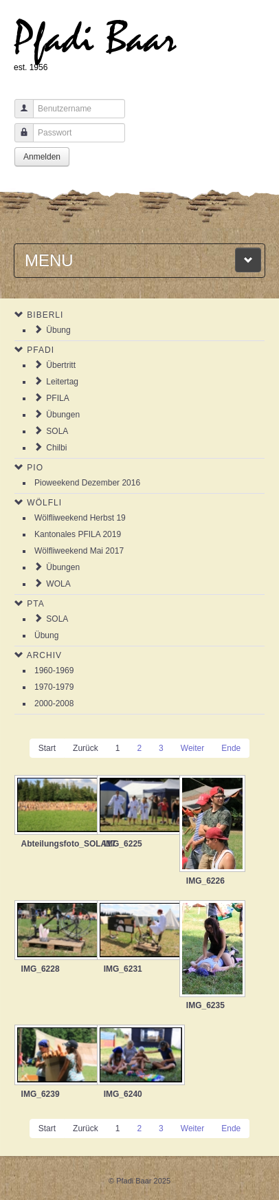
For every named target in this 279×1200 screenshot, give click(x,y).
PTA (35, 604)
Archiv (44, 655)
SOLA (57, 431)
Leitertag (62, 381)
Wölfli (44, 503)
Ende (231, 748)
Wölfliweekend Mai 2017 (79, 551)
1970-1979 (54, 687)
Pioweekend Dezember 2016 (87, 483)
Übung (58, 330)
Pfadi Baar (95, 39)
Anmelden (41, 157)
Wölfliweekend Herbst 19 (80, 518)
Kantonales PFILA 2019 (77, 534)
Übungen (63, 414)
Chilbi (56, 447)
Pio (35, 467)
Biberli (45, 315)
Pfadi (40, 350)
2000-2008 (54, 703)
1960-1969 (54, 670)
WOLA (58, 584)
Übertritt (61, 365)
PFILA (57, 398)
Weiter (192, 748)
